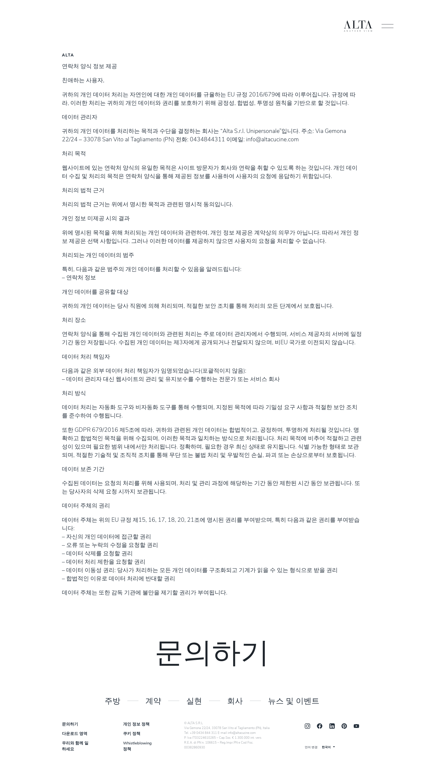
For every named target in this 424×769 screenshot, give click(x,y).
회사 (235, 700)
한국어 (326, 747)
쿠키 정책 (131, 734)
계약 (153, 700)
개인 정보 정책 (136, 725)
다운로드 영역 (74, 734)
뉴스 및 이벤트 (293, 700)
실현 (194, 700)
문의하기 (70, 725)
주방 (112, 700)
